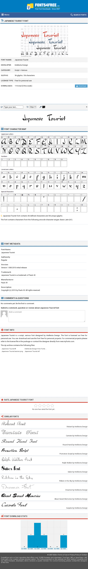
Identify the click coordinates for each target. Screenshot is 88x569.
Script (17, 70)
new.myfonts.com (67, 341)
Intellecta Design (21, 65)
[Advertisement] (44, 97)
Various (24, 70)
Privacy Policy (75, 555)
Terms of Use (63, 555)
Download (81, 86)
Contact (84, 555)
